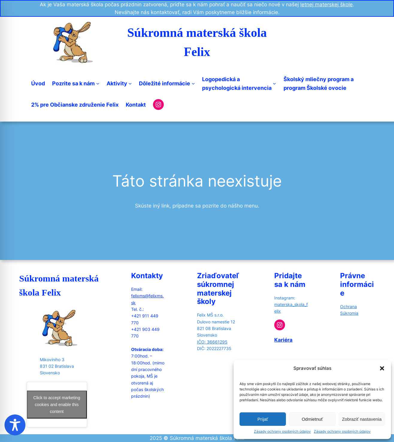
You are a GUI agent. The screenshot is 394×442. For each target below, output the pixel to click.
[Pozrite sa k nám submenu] (97, 83)
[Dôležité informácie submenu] (193, 83)
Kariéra (283, 340)
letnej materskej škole (326, 4)
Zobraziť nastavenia (361, 419)
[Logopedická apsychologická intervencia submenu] (274, 83)
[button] (382, 368)
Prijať (262, 419)
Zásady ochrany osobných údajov (282, 431)
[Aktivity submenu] (130, 83)
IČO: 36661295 (212, 341)
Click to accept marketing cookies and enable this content (56, 404)
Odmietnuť (312, 419)
